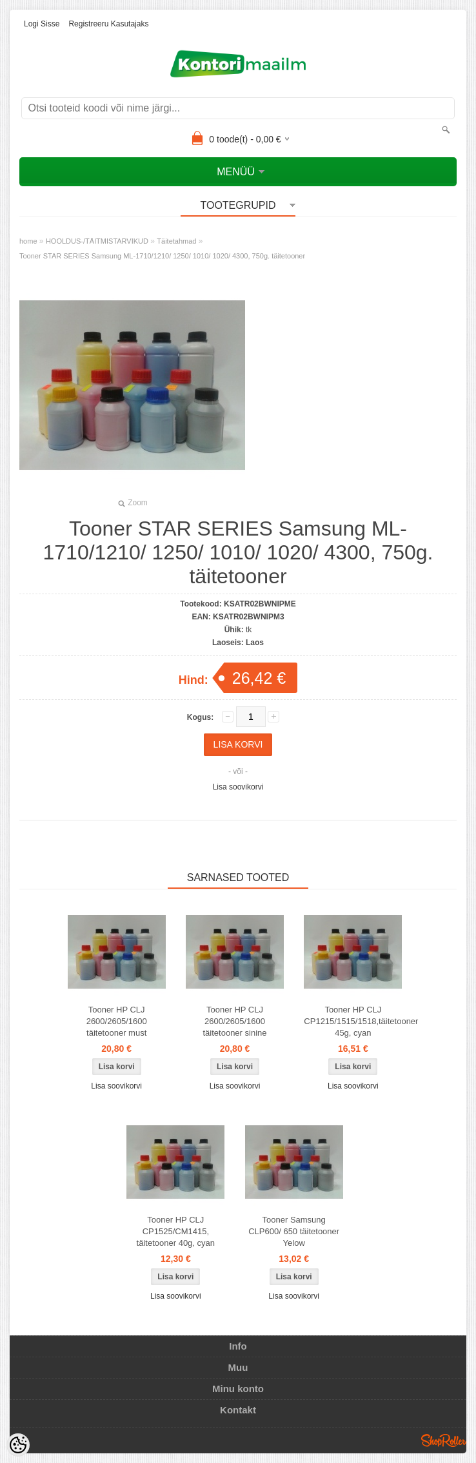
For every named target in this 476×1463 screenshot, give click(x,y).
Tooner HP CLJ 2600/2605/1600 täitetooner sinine (234, 1021)
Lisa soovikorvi (238, 786)
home (28, 241)
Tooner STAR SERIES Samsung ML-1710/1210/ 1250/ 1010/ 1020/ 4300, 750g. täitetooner (162, 256)
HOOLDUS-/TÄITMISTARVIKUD (97, 241)
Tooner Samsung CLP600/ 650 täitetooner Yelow (293, 1231)
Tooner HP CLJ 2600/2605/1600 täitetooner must (116, 1021)
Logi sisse (41, 23)
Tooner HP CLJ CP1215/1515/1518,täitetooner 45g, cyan (355, 1021)
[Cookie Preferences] (18, 1445)
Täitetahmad (176, 241)
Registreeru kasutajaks (108, 23)
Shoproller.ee (443, 1440)
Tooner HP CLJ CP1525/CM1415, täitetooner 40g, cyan (176, 1231)
